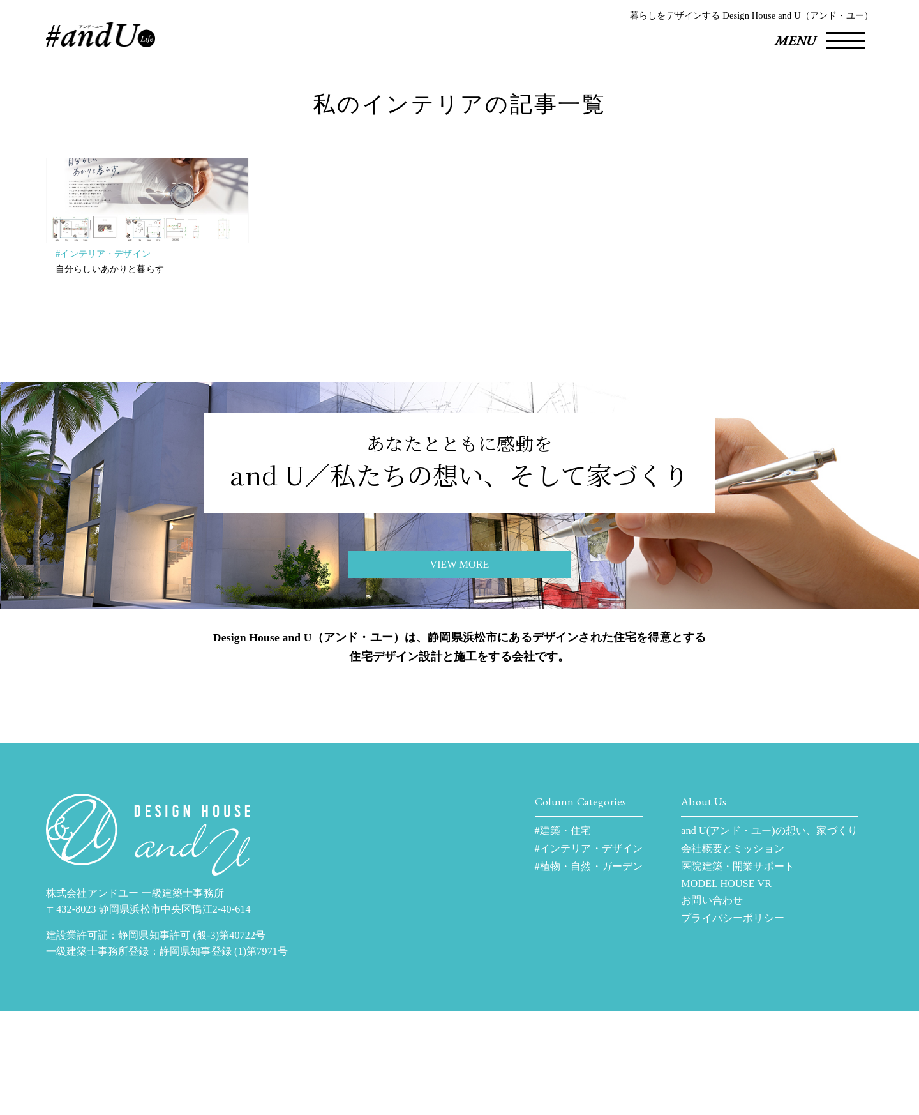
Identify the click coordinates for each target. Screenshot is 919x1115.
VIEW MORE (459, 622)
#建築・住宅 (563, 934)
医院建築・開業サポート (738, 970)
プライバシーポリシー (732, 1022)
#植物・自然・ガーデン (589, 970)
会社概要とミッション (732, 952)
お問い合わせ (712, 1004)
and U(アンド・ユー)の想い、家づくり (769, 934)
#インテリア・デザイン (103, 265)
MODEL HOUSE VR (726, 987)
